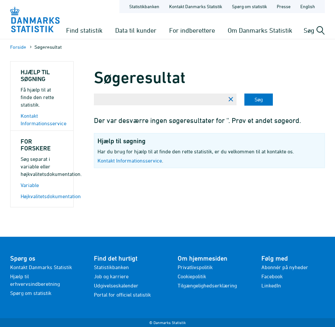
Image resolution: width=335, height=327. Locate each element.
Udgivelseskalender (116, 285)
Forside (18, 47)
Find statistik (84, 30)
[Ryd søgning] (231, 99)
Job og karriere (111, 276)
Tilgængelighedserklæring (207, 285)
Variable (30, 185)
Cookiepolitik (192, 276)
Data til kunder (135, 30)
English (307, 6)
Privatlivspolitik (195, 267)
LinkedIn (271, 285)
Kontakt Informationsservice (129, 161)
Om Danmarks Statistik (260, 30)
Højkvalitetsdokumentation (51, 196)
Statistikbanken (144, 6)
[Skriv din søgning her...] (159, 99)
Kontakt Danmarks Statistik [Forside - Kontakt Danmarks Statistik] (195, 6)
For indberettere (192, 30)
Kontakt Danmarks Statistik (41, 267)
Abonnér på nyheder (284, 267)
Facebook (272, 276)
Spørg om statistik (30, 293)
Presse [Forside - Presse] (284, 6)
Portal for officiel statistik (122, 295)
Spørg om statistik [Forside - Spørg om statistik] (249, 6)
